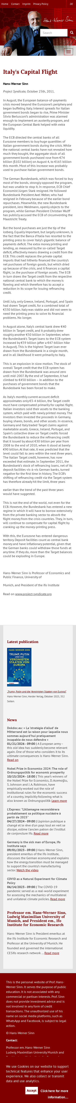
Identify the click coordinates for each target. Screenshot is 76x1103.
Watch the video (27, 870)
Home (4, 4)
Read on (12, 760)
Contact (15, 4)
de (71, 4)
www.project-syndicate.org (33, 594)
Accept (31, 1090)
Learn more (59, 801)
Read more (41, 833)
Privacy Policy (40, 4)
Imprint (26, 4)
